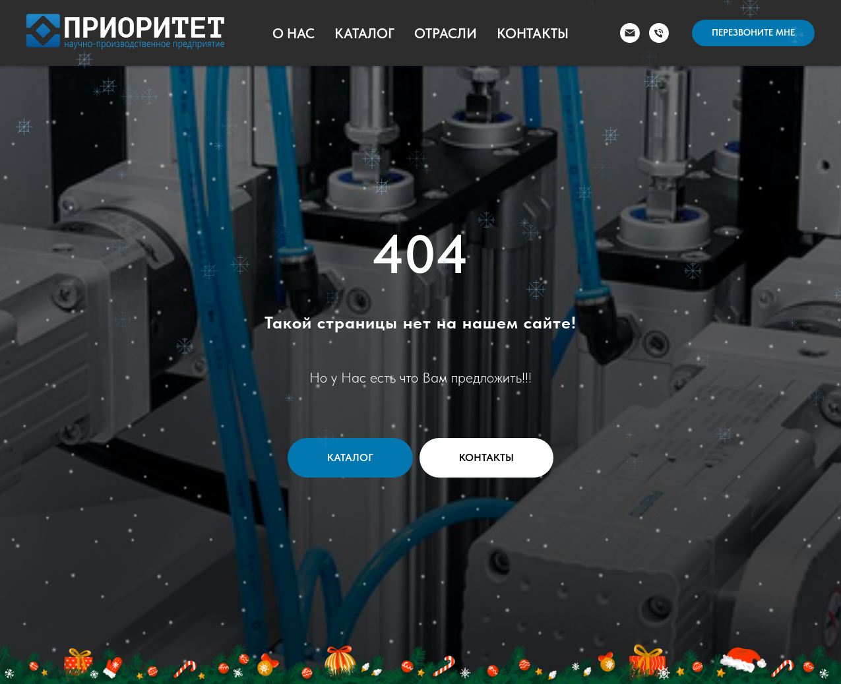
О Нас (293, 33)
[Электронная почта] (630, 33)
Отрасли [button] (445, 33)
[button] (753, 33)
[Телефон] (659, 33)
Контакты (533, 33)
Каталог (364, 33)
